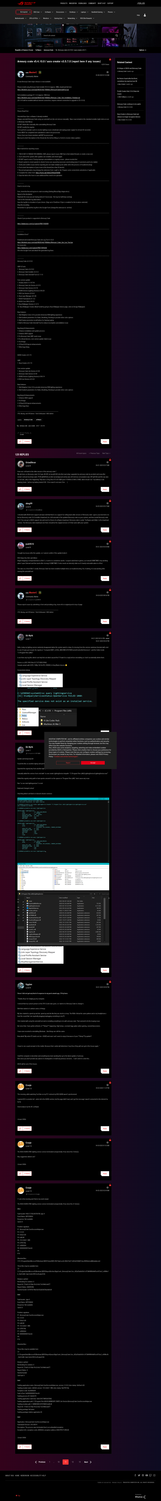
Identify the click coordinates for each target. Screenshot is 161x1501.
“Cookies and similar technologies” (66, 756)
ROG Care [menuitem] (37, 12)
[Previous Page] (40, 1462)
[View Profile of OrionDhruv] (31, 462)
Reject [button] (68, 763)
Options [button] (141, 50)
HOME (17, 1476)
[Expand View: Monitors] (51, 18)
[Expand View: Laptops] (88, 12)
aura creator (31, 426)
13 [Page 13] (80, 1462)
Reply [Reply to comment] (105, 489)
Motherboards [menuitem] (19, 18)
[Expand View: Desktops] (77, 12)
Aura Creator (122, 84)
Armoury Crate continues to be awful (129, 104)
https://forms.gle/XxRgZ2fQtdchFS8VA (48, 173)
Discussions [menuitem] (60, 12)
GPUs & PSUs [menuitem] (33, 18)
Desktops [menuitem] (73, 12)
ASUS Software (122, 97)
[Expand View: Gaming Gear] (64, 18)
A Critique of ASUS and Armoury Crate (129, 68)
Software (38, 50)
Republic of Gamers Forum (24, 50)
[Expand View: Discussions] (66, 12)
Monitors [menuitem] (46, 18)
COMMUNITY (92, 3)
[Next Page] (88, 1462)
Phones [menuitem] (110, 12)
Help (138, 15)
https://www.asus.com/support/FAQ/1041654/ (32, 248)
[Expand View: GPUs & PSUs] (39, 18)
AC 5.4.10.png (24, 433)
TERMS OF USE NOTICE (104, 1482)
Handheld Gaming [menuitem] (97, 12)
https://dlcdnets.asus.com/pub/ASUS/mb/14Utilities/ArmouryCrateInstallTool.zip (43, 90)
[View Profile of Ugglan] (29, 984)
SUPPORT (110, 3)
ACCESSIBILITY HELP (38, 1476)
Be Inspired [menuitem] (23, 12)
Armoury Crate (48, 50)
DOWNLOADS (82, 3)
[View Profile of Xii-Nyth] (29, 635)
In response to (35, 510)
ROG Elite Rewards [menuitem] (86, 18)
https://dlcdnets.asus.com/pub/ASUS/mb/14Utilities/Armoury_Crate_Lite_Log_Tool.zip (45, 242)
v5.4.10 (42, 426)
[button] (20, 441)
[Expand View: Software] (52, 12)
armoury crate (23, 426)
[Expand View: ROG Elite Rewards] (93, 18)
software (38, 419)
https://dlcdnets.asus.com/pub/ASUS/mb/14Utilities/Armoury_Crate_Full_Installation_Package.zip (48, 98)
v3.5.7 (37, 426)
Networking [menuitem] (71, 18)
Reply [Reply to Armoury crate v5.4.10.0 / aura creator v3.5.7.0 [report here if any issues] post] (105, 442)
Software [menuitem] (48, 12)
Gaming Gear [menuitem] (58, 18)
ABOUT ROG (9, 1476)
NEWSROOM (24, 1476)
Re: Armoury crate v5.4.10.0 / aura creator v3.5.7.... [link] (71, 50)
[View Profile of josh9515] (30, 544)
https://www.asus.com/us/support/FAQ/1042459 (33, 224)
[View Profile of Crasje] (28, 1085)
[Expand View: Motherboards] (26, 18)
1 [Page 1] (49, 1462)
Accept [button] (92, 763)
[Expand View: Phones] (114, 12)
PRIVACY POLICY (117, 1482)
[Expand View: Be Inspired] (30, 12)
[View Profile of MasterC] (33, 72)
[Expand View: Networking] (76, 18)
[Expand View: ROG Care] (41, 12)
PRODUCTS (63, 3)
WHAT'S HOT (102, 3)
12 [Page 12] (73, 1462)
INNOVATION (73, 3)
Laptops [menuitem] (83, 12)
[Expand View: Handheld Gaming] (104, 12)
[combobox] (80, 35)
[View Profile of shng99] (29, 503)
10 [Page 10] (58, 1462)
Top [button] (19, 1496)
